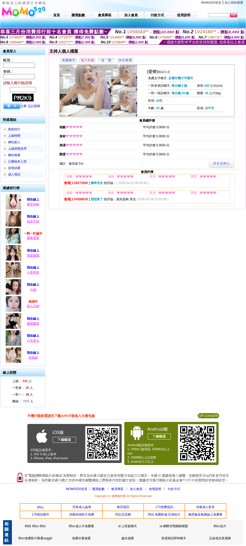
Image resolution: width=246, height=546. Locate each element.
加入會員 (136, 489)
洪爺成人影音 (205, 507)
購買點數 (98, 489)
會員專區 (117, 489)
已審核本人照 (17, 161)
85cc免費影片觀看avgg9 (35, 538)
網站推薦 (14, 155)
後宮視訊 (123, 507)
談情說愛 (14, 168)
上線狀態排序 (17, 148)
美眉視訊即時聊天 (173, 538)
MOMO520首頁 (76, 489)
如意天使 (33, 221)
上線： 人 (22, 381)
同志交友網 (123, 514)
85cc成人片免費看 (81, 526)
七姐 (33, 289)
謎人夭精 (33, 306)
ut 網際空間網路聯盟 (174, 526)
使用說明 (155, 489)
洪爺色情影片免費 (81, 514)
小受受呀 (33, 272)
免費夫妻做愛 (81, 538)
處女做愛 (127, 538)
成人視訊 (14, 174)
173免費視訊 (164, 507)
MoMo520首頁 (211, 2)
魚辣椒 (33, 357)
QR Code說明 (208, 415)
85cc (40, 507)
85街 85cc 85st (35, 526)
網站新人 (14, 142)
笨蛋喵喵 (33, 255)
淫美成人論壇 (81, 507)
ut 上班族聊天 (127, 526)
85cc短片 (219, 526)
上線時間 (14, 136)
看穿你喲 (33, 204)
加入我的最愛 (234, 2)
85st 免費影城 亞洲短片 (164, 514)
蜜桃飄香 (33, 323)
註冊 (23, 106)
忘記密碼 (34, 106)
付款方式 (174, 489)
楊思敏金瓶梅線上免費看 (205, 514)
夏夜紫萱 (33, 238)
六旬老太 (33, 340)
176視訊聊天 (40, 514)
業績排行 (14, 129)
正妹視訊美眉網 (220, 538)
